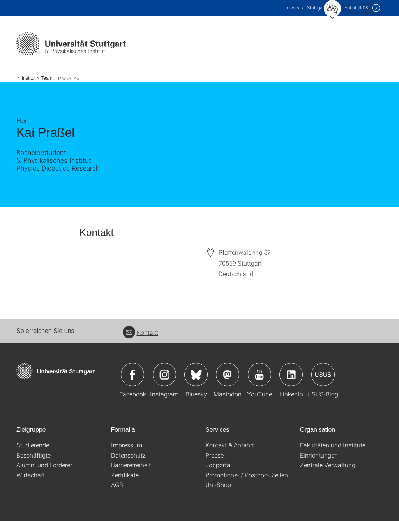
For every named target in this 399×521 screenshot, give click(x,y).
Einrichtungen (319, 455)
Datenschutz (128, 455)
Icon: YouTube (259, 374)
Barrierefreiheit (131, 465)
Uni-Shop (218, 485)
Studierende (32, 445)
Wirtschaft (30, 475)
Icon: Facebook (132, 374)
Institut (28, 78)
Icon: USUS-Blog (323, 374)
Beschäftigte (33, 455)
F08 (356, 8)
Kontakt (140, 332)
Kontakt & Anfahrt (229, 445)
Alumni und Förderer (44, 465)
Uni (305, 8)
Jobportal (218, 465)
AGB (117, 485)
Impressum (126, 445)
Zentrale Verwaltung (327, 465)
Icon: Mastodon (227, 374)
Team (46, 78)
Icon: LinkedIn (291, 374)
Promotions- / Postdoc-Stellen (246, 475)
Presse (214, 455)
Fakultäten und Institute (332, 445)
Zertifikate (125, 475)
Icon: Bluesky (196, 374)
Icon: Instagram (164, 374)
